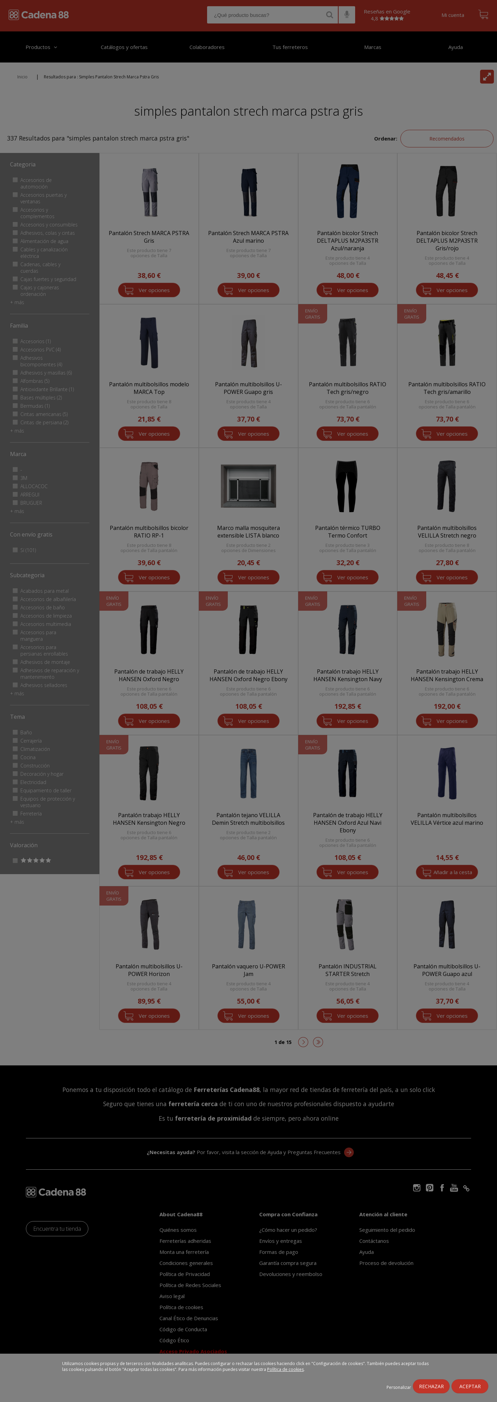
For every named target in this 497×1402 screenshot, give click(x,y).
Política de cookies (285, 1369)
